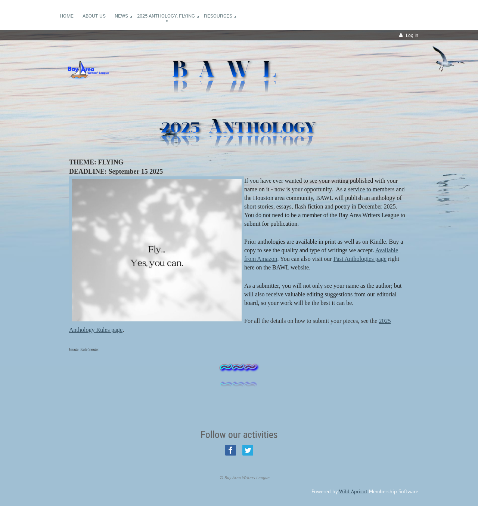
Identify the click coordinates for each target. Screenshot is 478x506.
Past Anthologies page (360, 259)
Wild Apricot (353, 491)
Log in (412, 35)
